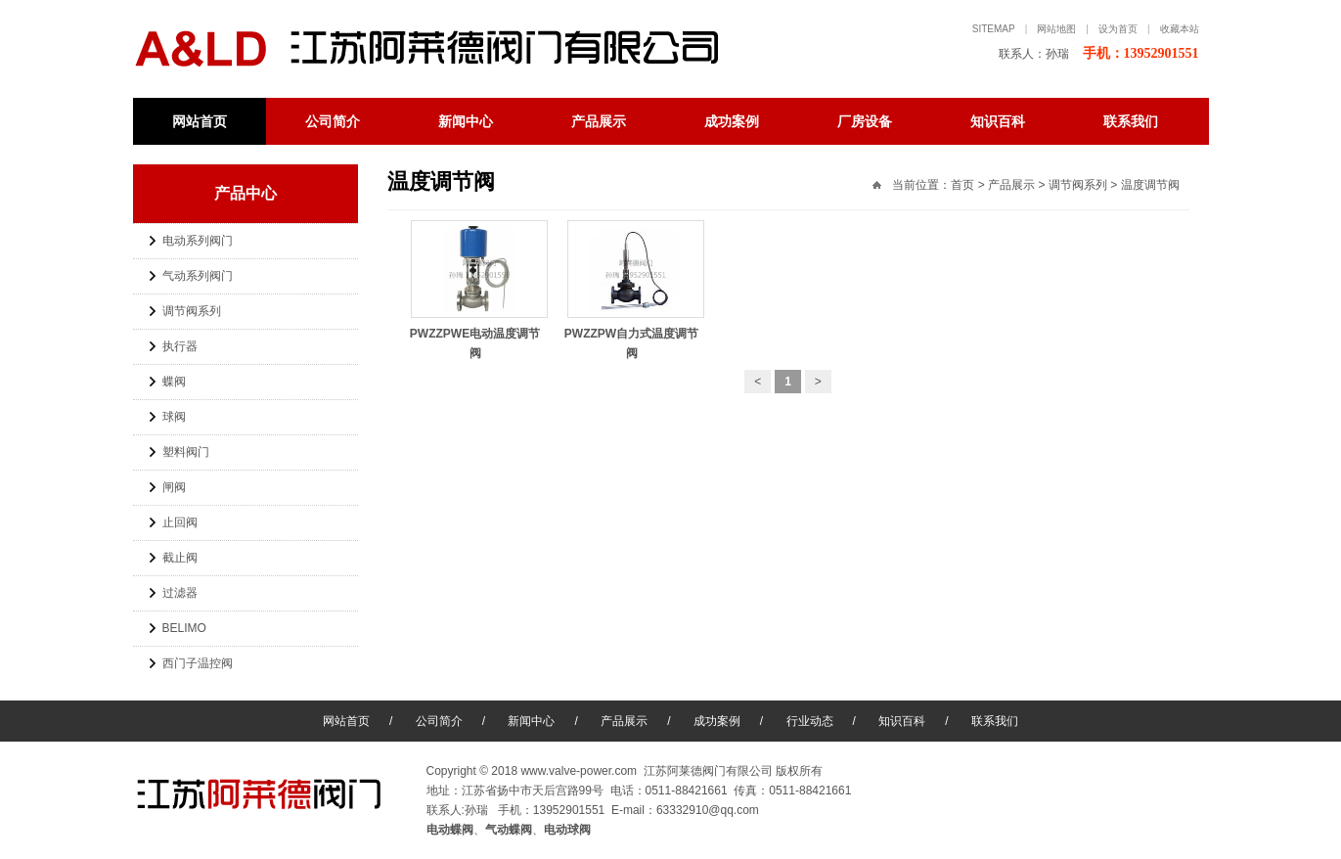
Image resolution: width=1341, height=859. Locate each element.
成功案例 (731, 121)
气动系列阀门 (197, 276)
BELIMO (184, 628)
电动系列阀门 (197, 241)
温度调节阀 (1150, 185)
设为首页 (1118, 28)
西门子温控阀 (197, 663)
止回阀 (180, 522)
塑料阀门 (185, 452)
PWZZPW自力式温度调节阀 (635, 333)
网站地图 (1056, 28)
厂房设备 (864, 121)
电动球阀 (567, 829)
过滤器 (180, 593)
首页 (962, 185)
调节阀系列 (191, 311)
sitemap (993, 28)
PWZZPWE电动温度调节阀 (479, 333)
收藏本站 (1179, 28)
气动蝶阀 (508, 829)
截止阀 (180, 558)
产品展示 (598, 121)
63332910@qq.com (707, 810)
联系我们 (1130, 121)
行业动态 (809, 721)
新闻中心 (465, 121)
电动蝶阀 (446, 49)
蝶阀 (174, 381)
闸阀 (174, 487)
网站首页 (199, 121)
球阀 (174, 417)
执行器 (180, 346)
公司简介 (332, 121)
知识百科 (997, 121)
